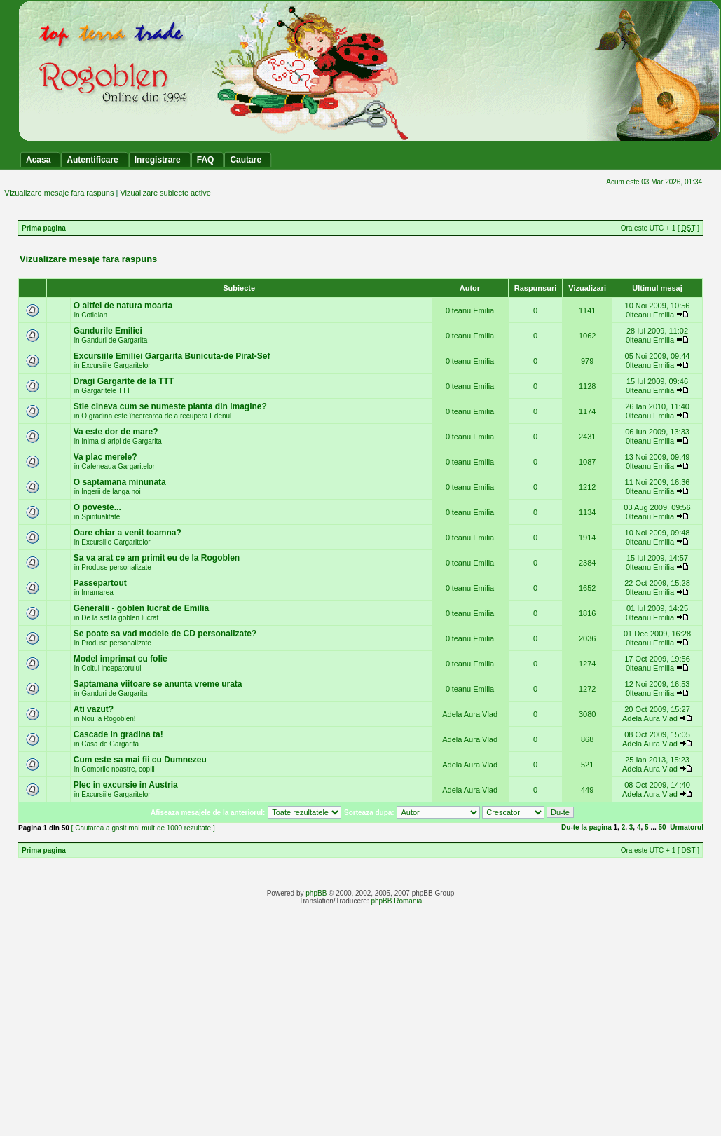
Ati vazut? (94, 709)
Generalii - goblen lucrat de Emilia (141, 608)
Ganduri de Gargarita (114, 340)
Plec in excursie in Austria (126, 785)
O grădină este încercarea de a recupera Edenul (156, 416)
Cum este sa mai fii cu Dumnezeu (140, 760)
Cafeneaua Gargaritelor (118, 466)
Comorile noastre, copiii (118, 769)
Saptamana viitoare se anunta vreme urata (158, 684)
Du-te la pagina (586, 827)
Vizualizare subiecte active (165, 193)
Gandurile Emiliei (108, 331)
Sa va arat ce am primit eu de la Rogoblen (157, 558)
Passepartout (100, 583)
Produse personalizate (116, 567)
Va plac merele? (105, 457)
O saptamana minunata (120, 482)
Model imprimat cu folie (120, 659)
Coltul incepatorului (111, 668)
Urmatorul (686, 827)
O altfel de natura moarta (123, 305)
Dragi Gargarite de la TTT (124, 381)
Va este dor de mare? (116, 432)
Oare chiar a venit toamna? (127, 533)
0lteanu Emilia (470, 310)
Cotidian (94, 315)
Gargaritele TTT (105, 391)
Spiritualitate (100, 517)
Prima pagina (44, 228)
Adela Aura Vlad (469, 714)
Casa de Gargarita (110, 744)
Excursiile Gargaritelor (115, 365)
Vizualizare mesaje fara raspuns (59, 193)
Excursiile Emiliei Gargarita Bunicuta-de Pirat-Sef (172, 356)
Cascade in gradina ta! (118, 734)
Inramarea (97, 592)
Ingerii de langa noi (111, 491)
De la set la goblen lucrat (119, 618)
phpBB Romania (396, 901)
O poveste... (97, 507)
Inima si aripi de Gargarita (121, 441)
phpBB (316, 893)
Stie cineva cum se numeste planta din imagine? (170, 406)
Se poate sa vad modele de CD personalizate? (165, 633)
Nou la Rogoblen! (108, 719)
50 (662, 827)
